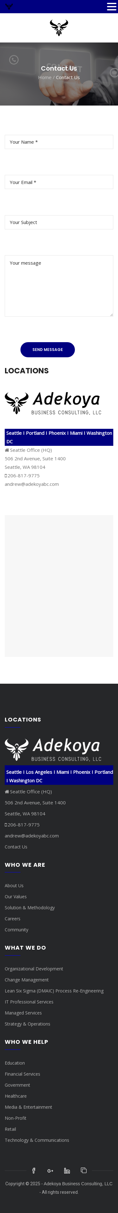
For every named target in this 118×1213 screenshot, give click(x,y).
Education (15, 1063)
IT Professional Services (29, 1002)
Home (45, 77)
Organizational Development (34, 969)
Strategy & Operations (27, 1024)
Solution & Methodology (30, 908)
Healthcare (16, 1096)
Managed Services (23, 1013)
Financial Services (22, 1074)
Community (16, 930)
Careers (12, 919)
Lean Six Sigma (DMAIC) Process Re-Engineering (54, 991)
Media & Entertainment (28, 1107)
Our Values (16, 897)
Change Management (27, 980)
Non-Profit (15, 1118)
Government (17, 1085)
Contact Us (16, 847)
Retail (10, 1129)
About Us (14, 885)
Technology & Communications (37, 1140)
